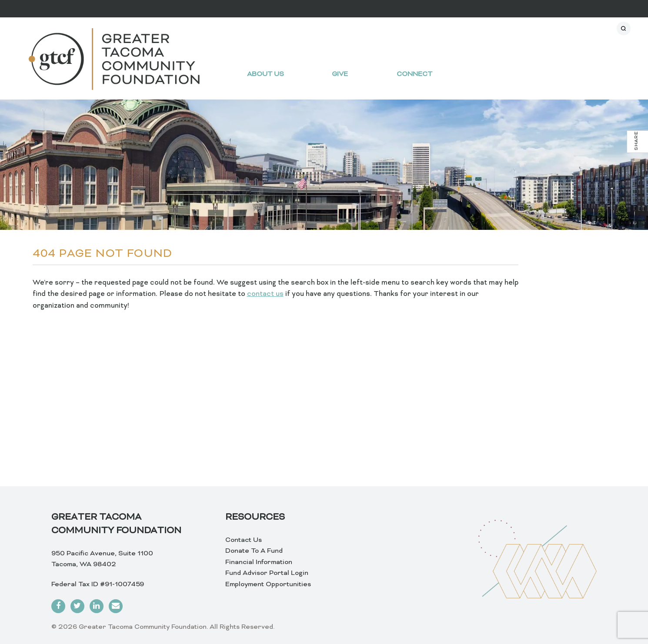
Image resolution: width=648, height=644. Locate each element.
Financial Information (258, 562)
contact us (265, 294)
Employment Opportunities (268, 584)
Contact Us (243, 540)
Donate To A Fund (254, 551)
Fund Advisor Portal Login (266, 573)
